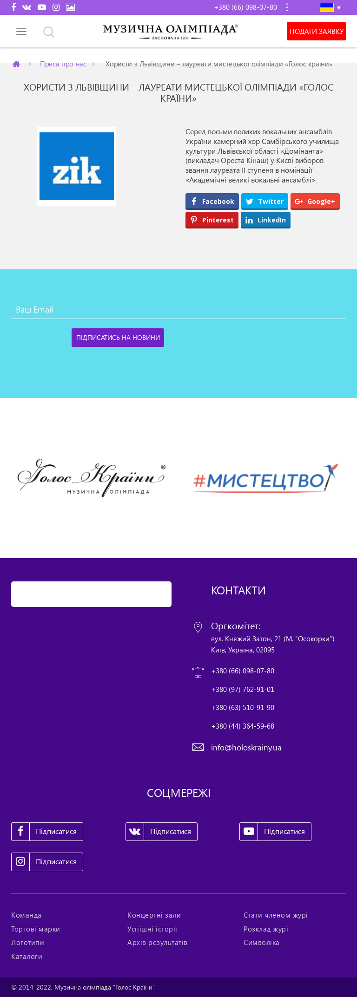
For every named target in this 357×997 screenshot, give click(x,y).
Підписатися (44, 832)
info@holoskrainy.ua (246, 747)
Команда (26, 914)
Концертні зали (154, 914)
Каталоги (26, 956)
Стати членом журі (276, 914)
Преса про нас (63, 63)
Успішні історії (152, 928)
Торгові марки (35, 928)
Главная (17, 63)
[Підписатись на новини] (118, 337)
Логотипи (27, 942)
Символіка (262, 942)
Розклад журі (266, 928)
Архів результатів (157, 942)
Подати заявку (317, 31)
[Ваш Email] (178, 309)
